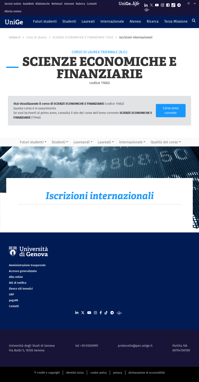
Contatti (92, 4)
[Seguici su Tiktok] (173, 4)
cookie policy (98, 373)
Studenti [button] (58, 142)
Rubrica (80, 4)
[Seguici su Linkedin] (146, 4)
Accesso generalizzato (23, 271)
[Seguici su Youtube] (157, 4)
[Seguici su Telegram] (179, 4)
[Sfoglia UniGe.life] (130, 7)
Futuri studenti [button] (32, 142)
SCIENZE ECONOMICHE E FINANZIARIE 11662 (82, 37)
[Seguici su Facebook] (168, 4)
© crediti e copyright (47, 373)
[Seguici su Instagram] (162, 4)
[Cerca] (194, 20)
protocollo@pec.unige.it (135, 345)
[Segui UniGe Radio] (146, 9)
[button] (45, 21)
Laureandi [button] (81, 142)
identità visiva (75, 373)
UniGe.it (14, 37)
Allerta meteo (12, 11)
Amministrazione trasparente (27, 265)
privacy (117, 373)
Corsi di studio (36, 37)
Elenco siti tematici (21, 289)
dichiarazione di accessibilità (146, 373)
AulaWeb (28, 4)
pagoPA (13, 300)
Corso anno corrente (170, 110)
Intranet (69, 4)
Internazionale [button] (131, 142)
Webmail (56, 4)
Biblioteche (43, 4)
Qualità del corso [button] (164, 142)
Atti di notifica (17, 283)
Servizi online (12, 4)
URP (11, 294)
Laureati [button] (104, 142)
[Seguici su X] (151, 4)
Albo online (16, 277)
